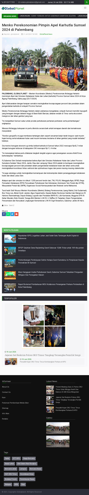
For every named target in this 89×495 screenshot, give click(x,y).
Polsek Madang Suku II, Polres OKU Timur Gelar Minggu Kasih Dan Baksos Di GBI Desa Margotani (69, 389)
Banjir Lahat (9, 464)
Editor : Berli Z (8, 205)
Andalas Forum (11, 479)
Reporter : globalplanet (11, 34)
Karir (4, 398)
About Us (5, 387)
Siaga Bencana (29, 458)
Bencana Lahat (10, 469)
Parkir (7, 458)
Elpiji (23, 484)
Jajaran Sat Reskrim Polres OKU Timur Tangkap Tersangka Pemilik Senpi (68, 399)
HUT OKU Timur (11, 474)
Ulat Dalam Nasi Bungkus (26, 464)
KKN (16, 484)
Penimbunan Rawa (27, 479)
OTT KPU (16, 458)
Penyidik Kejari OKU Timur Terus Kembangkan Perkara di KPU (43, 362)
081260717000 (8, 2)
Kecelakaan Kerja (26, 474)
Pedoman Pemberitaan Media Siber (15, 403)
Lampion (23, 469)
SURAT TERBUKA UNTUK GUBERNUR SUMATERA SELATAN (59, 16)
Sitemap (5, 408)
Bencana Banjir (35, 469)
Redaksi (5, 419)
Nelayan (8, 484)
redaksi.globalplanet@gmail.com (31, 2)
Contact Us (6, 392)
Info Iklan (5, 414)
